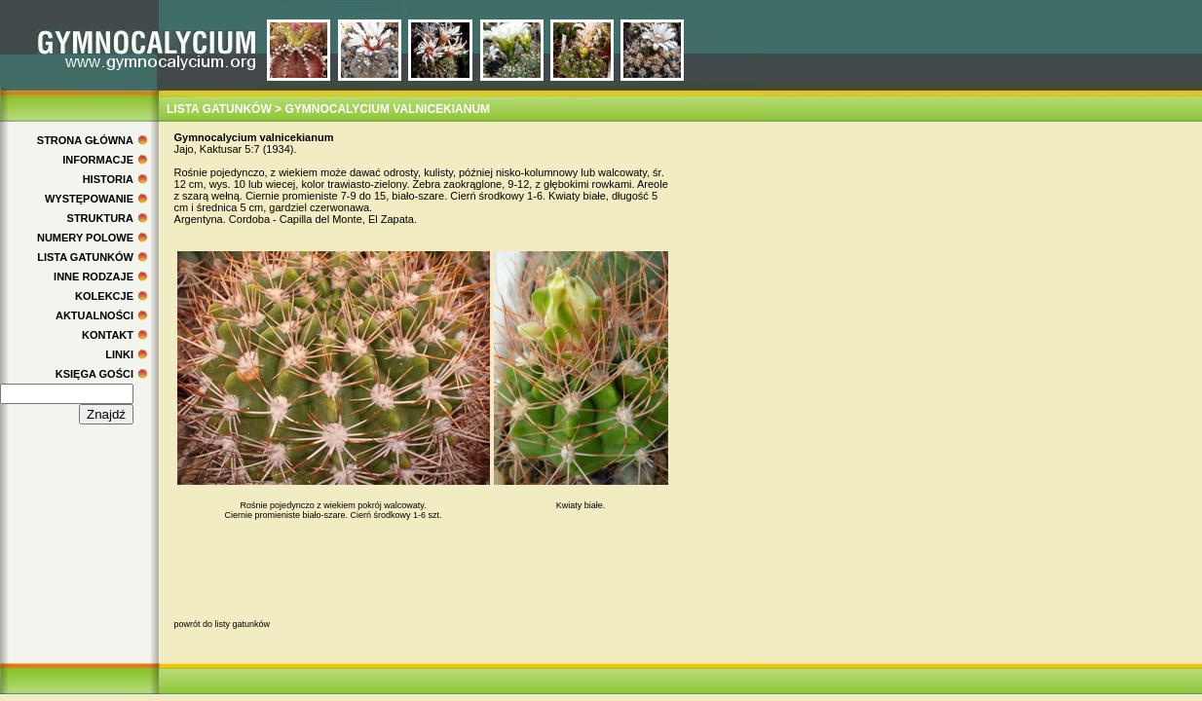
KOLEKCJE (104, 296)
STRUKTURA (100, 218)
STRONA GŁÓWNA (85, 140)
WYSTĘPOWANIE (89, 198)
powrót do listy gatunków (222, 624)
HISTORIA (108, 179)
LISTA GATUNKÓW (85, 257)
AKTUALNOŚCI (94, 315)
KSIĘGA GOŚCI (94, 374)
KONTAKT (107, 335)
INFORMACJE (97, 160)
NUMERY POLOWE (85, 237)
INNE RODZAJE (93, 276)
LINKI (119, 354)
